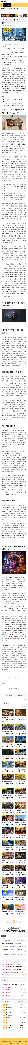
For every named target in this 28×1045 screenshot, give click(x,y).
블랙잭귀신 (9, 1007)
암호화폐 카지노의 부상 (20, 781)
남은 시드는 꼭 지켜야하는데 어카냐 (11, 972)
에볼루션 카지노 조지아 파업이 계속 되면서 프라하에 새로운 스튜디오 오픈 (20, 835)
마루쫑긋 (9, 1025)
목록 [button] (24, 699)
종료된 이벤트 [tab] (20, 940)
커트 (8, 1017)
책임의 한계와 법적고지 (16, 1041)
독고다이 (9, 1012)
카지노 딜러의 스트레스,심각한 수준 (8, 769)
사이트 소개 (6, 1040)
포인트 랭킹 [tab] (7, 1001)
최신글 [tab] (3, 960)
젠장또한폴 (9, 1015)
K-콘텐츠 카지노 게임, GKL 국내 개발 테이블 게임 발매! (20, 847)
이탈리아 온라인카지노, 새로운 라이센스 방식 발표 (20, 717)
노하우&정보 (7, 5)
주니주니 (9, 1005)
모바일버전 (17, 1043)
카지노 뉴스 (9, 8)
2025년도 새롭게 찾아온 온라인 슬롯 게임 (8, 781)
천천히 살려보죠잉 (9, 987)
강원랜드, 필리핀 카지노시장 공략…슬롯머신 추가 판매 (8, 872)
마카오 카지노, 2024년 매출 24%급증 (8, 744)
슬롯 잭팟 (16, 8)
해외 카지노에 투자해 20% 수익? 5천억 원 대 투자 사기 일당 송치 (8, 822)
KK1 (8, 1022)
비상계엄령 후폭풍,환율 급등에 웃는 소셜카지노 (20, 756)
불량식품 (9, 1028)
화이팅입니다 (8, 995)
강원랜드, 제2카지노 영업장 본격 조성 (7, 810)
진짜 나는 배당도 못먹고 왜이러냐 (11, 969)
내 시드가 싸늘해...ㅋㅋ (10, 975)
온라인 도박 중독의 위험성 (20, 860)
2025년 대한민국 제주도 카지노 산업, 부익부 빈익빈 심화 (20, 796)
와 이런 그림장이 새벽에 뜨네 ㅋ (12, 966)
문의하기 (11, 1043)
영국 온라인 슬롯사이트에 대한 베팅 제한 (8, 835)
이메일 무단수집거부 (5, 1041)
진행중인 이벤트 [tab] (7, 940)
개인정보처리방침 (19, 1040)
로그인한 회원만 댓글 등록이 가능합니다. (14, 695)
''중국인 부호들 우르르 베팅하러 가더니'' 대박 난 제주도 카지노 (20, 897)
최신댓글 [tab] (4, 981)
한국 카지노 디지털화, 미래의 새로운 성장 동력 (20, 885)
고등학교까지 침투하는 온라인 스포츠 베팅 (20, 731)
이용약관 (12, 1040)
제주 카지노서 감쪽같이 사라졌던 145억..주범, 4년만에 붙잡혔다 (20, 810)
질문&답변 (3, 8)
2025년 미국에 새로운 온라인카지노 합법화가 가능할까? (8, 731)
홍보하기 (20, 5)
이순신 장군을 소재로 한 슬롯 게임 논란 (8, 885)
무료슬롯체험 (22, 8)
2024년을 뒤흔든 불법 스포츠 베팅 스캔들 (20, 744)
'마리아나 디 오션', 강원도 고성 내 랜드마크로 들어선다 (20, 822)
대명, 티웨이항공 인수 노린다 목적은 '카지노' (8, 897)
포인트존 (14, 5)
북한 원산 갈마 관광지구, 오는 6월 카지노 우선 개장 (8, 717)
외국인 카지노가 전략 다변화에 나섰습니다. (20, 872)
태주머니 (9, 1010)
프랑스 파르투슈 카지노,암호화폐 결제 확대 (8, 847)
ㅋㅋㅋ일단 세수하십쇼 (10, 984)
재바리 (8, 1020)
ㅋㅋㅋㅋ (7, 992)
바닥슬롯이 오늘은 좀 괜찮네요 (11, 964)
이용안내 (25, 1041)
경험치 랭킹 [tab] (20, 1001)
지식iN (25, 5)
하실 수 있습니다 (8, 989)
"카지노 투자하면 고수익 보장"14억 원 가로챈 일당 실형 (20, 912)
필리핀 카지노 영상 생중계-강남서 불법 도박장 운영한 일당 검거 (20, 769)
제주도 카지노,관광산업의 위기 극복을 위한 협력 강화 (8, 912)
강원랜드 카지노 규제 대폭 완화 (7, 860)
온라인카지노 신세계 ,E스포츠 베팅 (8, 796)
